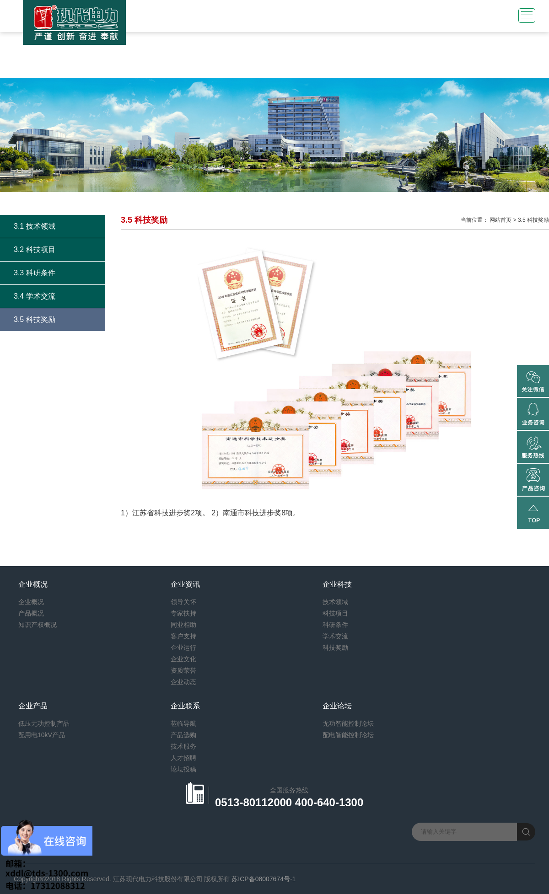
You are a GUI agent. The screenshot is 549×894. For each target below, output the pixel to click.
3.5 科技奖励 (34, 319)
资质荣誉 (183, 670)
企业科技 (337, 584)
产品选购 (183, 735)
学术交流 (335, 636)
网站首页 (500, 220)
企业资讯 (185, 584)
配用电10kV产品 (41, 735)
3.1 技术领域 (34, 226)
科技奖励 (335, 647)
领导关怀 (183, 601)
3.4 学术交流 (34, 296)
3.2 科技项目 (34, 249)
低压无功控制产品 (44, 723)
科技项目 (335, 613)
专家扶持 (183, 613)
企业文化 (183, 659)
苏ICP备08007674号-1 (263, 879)
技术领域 (335, 601)
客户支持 (183, 636)
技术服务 (183, 746)
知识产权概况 (37, 624)
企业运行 (183, 647)
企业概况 (33, 584)
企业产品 (33, 706)
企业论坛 (337, 706)
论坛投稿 (183, 769)
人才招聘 (183, 757)
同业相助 (183, 624)
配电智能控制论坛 (348, 735)
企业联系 (185, 706)
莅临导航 (183, 723)
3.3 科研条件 (34, 273)
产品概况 (31, 613)
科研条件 (335, 624)
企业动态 (183, 681)
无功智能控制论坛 (348, 723)
